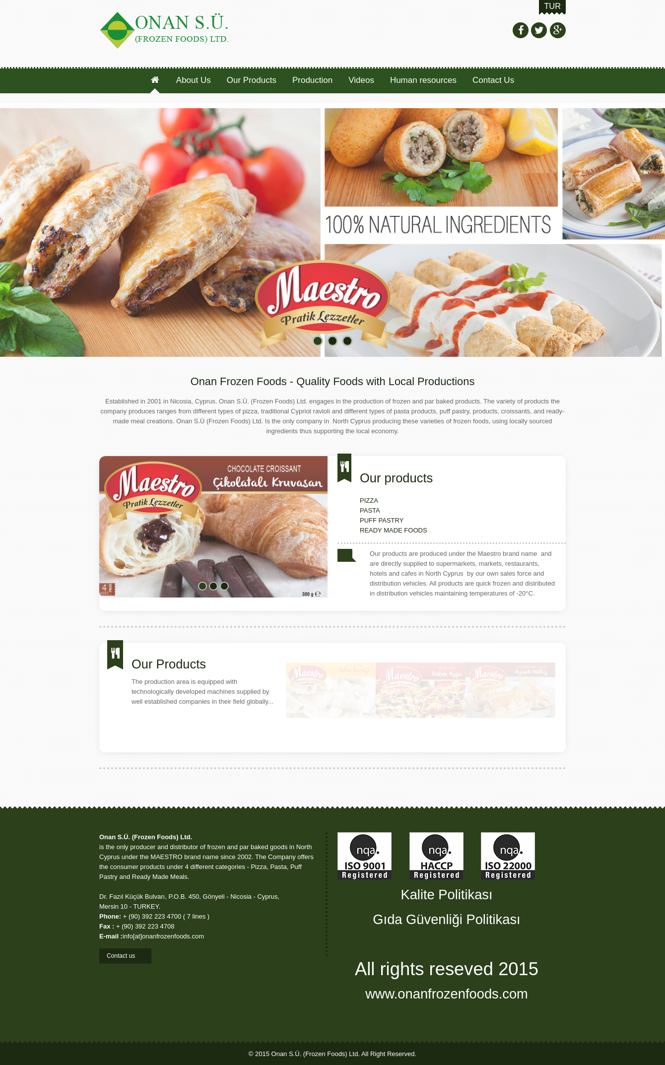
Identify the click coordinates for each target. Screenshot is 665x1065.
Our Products (252, 80)
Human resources (423, 80)
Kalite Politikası (446, 894)
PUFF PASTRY (381, 520)
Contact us (125, 956)
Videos (361, 80)
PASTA (370, 510)
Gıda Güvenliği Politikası (446, 919)
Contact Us (493, 80)
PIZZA (369, 500)
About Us (193, 80)
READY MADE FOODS (393, 530)
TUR (552, 5)
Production (312, 80)
